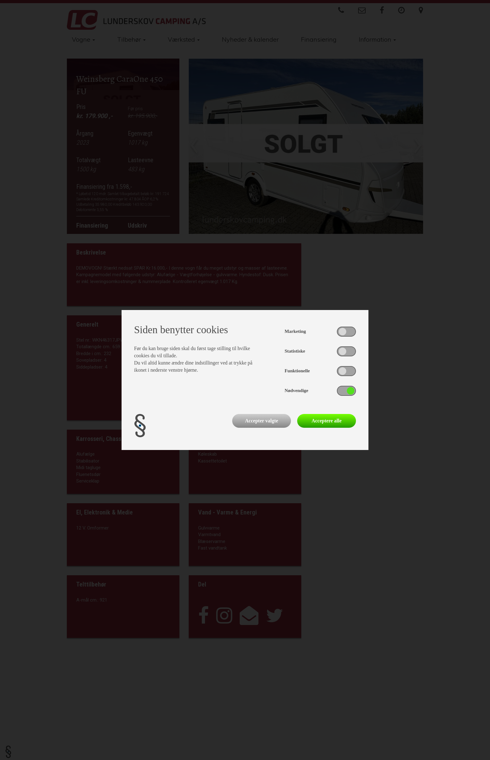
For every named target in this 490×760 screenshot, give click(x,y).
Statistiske (295, 351)
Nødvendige (296, 390)
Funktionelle (297, 370)
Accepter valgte (261, 420)
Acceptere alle (327, 420)
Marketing (295, 331)
